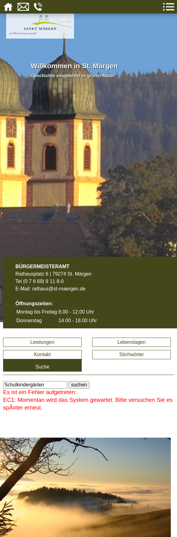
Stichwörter (131, 354)
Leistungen (42, 342)
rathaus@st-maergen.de (58, 288)
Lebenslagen (131, 342)
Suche (42, 366)
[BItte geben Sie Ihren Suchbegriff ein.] (35, 385)
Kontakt (42, 354)
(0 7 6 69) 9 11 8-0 (43, 281)
